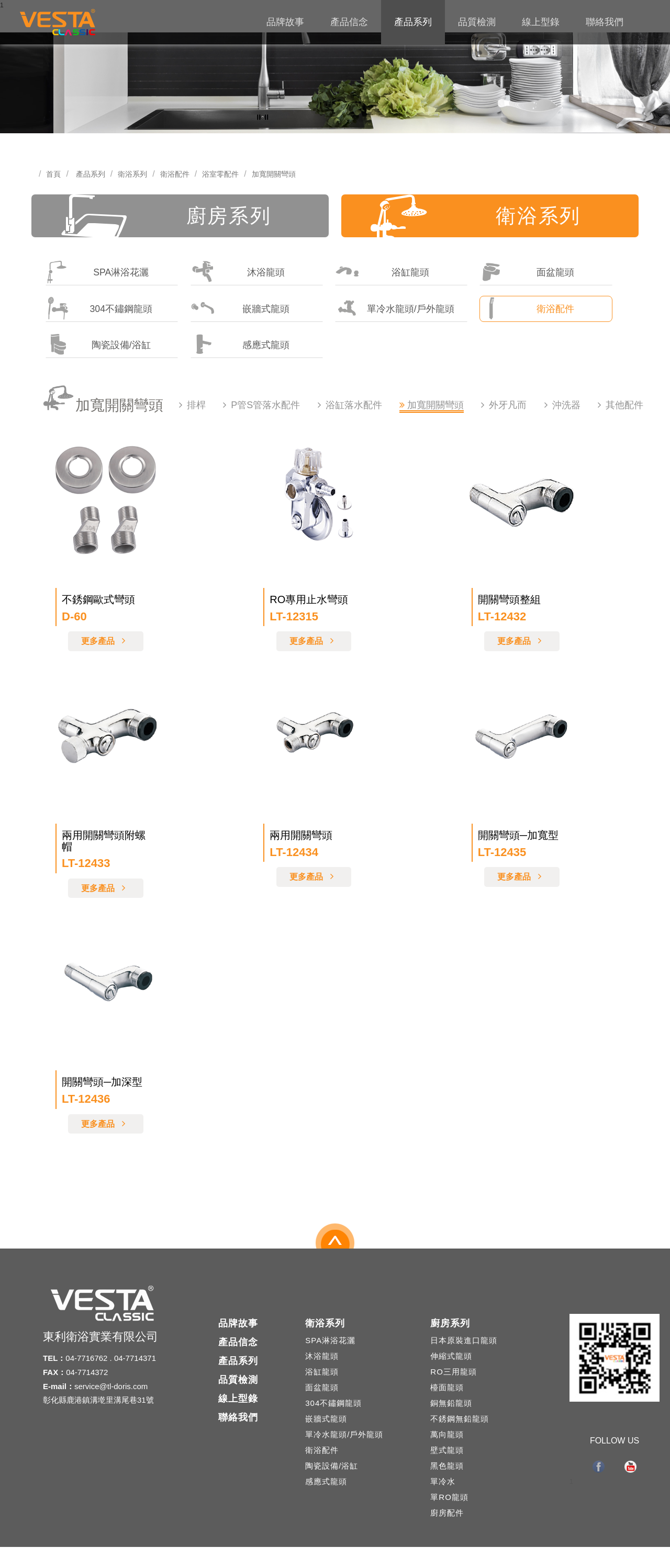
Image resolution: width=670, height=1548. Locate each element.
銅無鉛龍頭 (451, 1404)
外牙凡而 (508, 406)
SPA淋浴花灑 (97, 272)
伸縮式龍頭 (451, 1357)
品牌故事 (285, 22)
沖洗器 (566, 406)
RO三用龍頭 (453, 1372)
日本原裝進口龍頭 (463, 1341)
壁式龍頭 (447, 1451)
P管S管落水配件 (265, 406)
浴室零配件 (220, 174)
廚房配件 (447, 1513)
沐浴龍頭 (238, 272)
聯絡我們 (604, 22)
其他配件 (624, 406)
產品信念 (349, 22)
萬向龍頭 (447, 1435)
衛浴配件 (174, 174)
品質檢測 (477, 22)
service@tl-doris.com (111, 1386)
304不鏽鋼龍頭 (99, 308)
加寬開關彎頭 (274, 174)
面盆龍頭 (527, 272)
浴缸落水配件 (354, 406)
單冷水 (442, 1482)
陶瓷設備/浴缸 (98, 345)
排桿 (196, 406)
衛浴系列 (132, 174)
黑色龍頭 (447, 1466)
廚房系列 (168, 216)
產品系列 (413, 22)
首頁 (53, 174)
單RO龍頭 (449, 1498)
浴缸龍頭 (382, 272)
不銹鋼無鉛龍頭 (459, 1419)
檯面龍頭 (447, 1388)
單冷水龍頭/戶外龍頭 (395, 308)
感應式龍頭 (240, 345)
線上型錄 (541, 22)
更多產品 (105, 642)
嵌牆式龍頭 (240, 308)
